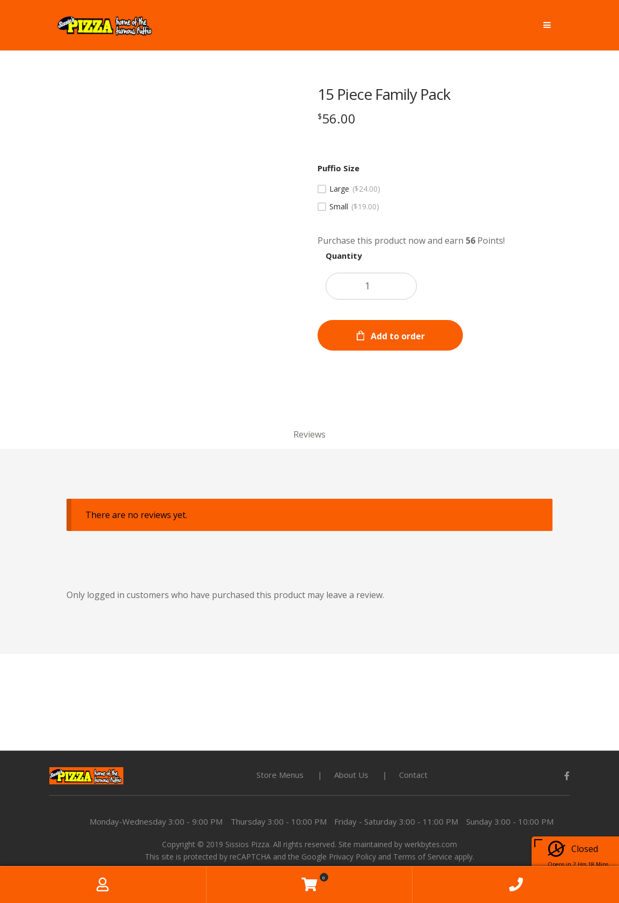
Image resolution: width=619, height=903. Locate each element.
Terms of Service (422, 856)
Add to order (398, 336)
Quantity (344, 255)
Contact (413, 774)
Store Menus (280, 774)
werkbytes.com (430, 844)
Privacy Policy (352, 856)
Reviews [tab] (309, 434)
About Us (351, 774)
